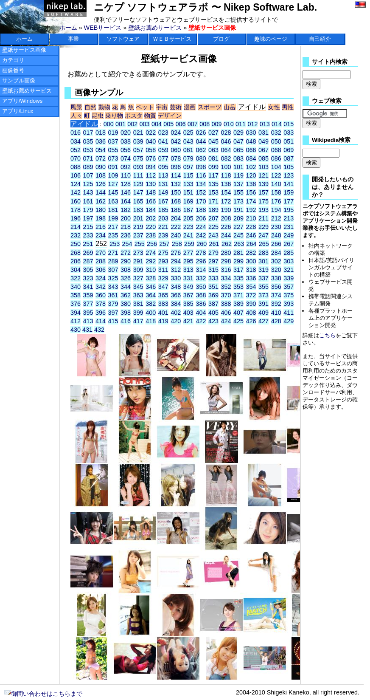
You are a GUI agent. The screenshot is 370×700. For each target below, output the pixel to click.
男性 (288, 107)
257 (164, 243)
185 (163, 209)
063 (213, 150)
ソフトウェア (123, 39)
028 (226, 132)
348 (176, 286)
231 (288, 226)
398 (126, 312)
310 (151, 269)
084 (251, 158)
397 (113, 312)
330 (176, 278)
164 (126, 201)
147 (138, 192)
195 (288, 209)
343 (113, 286)
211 (263, 218)
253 (114, 243)
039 (138, 141)
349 (188, 286)
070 (75, 158)
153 (213, 192)
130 (151, 184)
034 (75, 141)
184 (151, 209)
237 (138, 235)
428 (276, 321)
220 (151, 226)
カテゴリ (13, 60)
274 (151, 252)
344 (126, 286)
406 (226, 312)
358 (75, 295)
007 (193, 124)
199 (113, 218)
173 (238, 201)
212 (276, 218)
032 (276, 132)
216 (100, 226)
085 (263, 158)
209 (238, 218)
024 (176, 132)
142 (75, 192)
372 (251, 295)
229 (263, 226)
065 (238, 150)
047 (238, 141)
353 (238, 286)
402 (176, 312)
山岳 (230, 107)
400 (151, 312)
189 (213, 209)
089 (88, 167)
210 (251, 218)
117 (213, 175)
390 (251, 303)
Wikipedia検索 (331, 140)
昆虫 (98, 115)
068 (276, 150)
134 (201, 184)
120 (251, 175)
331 (188, 278)
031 (263, 132)
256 (152, 243)
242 (201, 235)
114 (176, 175)
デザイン (170, 115)
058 (151, 150)
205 (188, 218)
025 (188, 132)
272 (126, 252)
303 (288, 261)
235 (113, 235)
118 (226, 175)
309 (138, 269)
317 (238, 269)
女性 (274, 107)
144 (100, 192)
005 (168, 124)
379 (113, 303)
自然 (90, 107)
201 (138, 218)
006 (181, 124)
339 (288, 278)
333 (213, 278)
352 (226, 286)
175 (263, 201)
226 (226, 226)
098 (201, 167)
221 (163, 226)
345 (138, 286)
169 (188, 201)
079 (188, 158)
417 (138, 321)
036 (100, 141)
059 (163, 150)
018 (100, 132)
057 (138, 150)
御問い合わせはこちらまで (43, 693)
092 (126, 167)
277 (188, 252)
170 (201, 201)
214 (75, 226)
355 (263, 286)
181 (113, 209)
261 (214, 243)
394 (75, 312)
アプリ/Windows (22, 101)
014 (277, 124)
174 (251, 201)
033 (288, 132)
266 (276, 243)
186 (176, 209)
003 (145, 124)
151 (188, 192)
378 (100, 303)
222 (176, 226)
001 (120, 124)
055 (113, 150)
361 (113, 295)
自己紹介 (320, 39)
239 (163, 235)
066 (251, 150)
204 (176, 218)
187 (188, 209)
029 (238, 132)
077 (163, 158)
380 (126, 303)
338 (276, 278)
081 (213, 158)
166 (151, 201)
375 (288, 295)
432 (99, 329)
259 (189, 243)
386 (201, 303)
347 (163, 286)
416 (126, 321)
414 (100, 321)
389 (238, 303)
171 (213, 201)
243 (213, 235)
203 (163, 218)
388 (226, 303)
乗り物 (114, 115)
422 (201, 321)
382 (151, 303)
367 (188, 295)
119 (238, 175)
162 (100, 201)
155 (238, 192)
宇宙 (162, 107)
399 (138, 312)
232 (75, 235)
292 (151, 261)
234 (100, 235)
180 (100, 209)
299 (238, 261)
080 (201, 158)
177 (288, 201)
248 (276, 235)
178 (75, 209)
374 (276, 295)
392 (276, 303)
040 (151, 141)
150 (176, 192)
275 (163, 252)
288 (100, 261)
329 (163, 278)
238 (151, 235)
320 (276, 269)
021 (138, 132)
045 (213, 141)
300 (251, 261)
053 (88, 150)
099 (213, 167)
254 (127, 243)
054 (100, 150)
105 (288, 167)
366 (176, 295)
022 (151, 132)
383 (163, 303)
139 (263, 184)
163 (113, 201)
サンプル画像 (18, 80)
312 (176, 269)
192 (251, 209)
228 (251, 226)
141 (288, 184)
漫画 (190, 107)
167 (163, 201)
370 (226, 295)
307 (113, 269)
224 (201, 226)
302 (276, 261)
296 (201, 261)
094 (151, 167)
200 (126, 218)
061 (188, 150)
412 (75, 321)
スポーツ (210, 107)
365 (163, 295)
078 (176, 158)
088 (75, 167)
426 (251, 321)
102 (251, 167)
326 (126, 278)
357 (288, 286)
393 (288, 303)
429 (288, 321)
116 (201, 175)
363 (138, 295)
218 (126, 226)
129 (138, 184)
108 (100, 175)
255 (140, 243)
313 (188, 269)
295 (188, 261)
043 (188, 141)
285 (288, 252)
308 (126, 269)
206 (201, 218)
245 (238, 235)
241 (188, 235)
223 (188, 226)
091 (113, 167)
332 (201, 278)
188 (201, 209)
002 (132, 124)
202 (151, 218)
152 (201, 192)
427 (263, 321)
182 (126, 209)
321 (288, 269)
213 (288, 218)
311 (163, 269)
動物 (104, 107)
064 (226, 150)
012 (252, 124)
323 (88, 278)
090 (100, 167)
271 (113, 252)
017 (88, 132)
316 (226, 269)
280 (226, 252)
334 (226, 278)
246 (251, 235)
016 (75, 132)
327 (138, 278)
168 (176, 201)
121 (263, 175)
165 (138, 201)
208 (226, 218)
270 (100, 252)
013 (265, 124)
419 (163, 321)
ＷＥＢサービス (172, 39)
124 (75, 184)
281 (238, 252)
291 (138, 261)
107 (88, 175)
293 (163, 261)
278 (201, 252)
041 (163, 141)
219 (138, 226)
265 (264, 243)
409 (263, 312)
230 (276, 226)
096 (176, 167)
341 (88, 286)
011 (240, 124)
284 (276, 252)
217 (113, 226)
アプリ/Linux (18, 111)
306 (100, 269)
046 (226, 141)
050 (276, 141)
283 (263, 252)
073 (113, 158)
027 (213, 132)
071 (88, 158)
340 (75, 286)
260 (201, 243)
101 (238, 167)
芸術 (176, 107)
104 (276, 167)
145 (113, 192)
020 (126, 132)
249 (288, 235)
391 (263, 303)
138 (251, 184)
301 (263, 261)
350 (201, 286)
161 (88, 201)
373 (263, 295)
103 (263, 167)
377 (88, 303)
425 (238, 321)
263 (239, 243)
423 (213, 321)
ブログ (221, 39)
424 (226, 321)
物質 (150, 115)
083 (238, 158)
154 (226, 192)
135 (213, 184)
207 (213, 218)
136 (226, 184)
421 (188, 321)
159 (288, 192)
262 (226, 243)
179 (88, 209)
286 (75, 261)
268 (75, 252)
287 (88, 261)
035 (88, 141)
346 (151, 286)
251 (88, 243)
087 (288, 158)
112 (151, 175)
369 (213, 295)
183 (138, 209)
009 (216, 124)
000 (109, 124)
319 (263, 269)
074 (126, 158)
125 (88, 184)
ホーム (68, 27)
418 (151, 321)
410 (276, 312)
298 (226, 261)
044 (201, 141)
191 (238, 209)
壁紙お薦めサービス (155, 27)
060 (176, 150)
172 (226, 201)
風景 (76, 107)
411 (288, 312)
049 (263, 141)
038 (126, 141)
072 (100, 158)
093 (138, 167)
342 (100, 286)
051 (288, 141)
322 (75, 278)
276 (176, 252)
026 (201, 132)
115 (188, 175)
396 (100, 312)
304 (75, 269)
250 (75, 243)
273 (138, 252)
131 (163, 184)
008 (204, 124)
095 (163, 167)
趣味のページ (270, 39)
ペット (145, 107)
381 (138, 303)
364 (151, 295)
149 (163, 192)
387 (213, 303)
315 (213, 269)
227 (238, 226)
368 (201, 295)
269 (88, 252)
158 (276, 192)
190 (226, 209)
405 (213, 312)
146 (126, 192)
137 (238, 184)
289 (113, 261)
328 (151, 278)
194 (276, 209)
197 (88, 218)
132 (176, 184)
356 (276, 286)
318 (251, 269)
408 (251, 312)
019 (113, 132)
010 (229, 124)
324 (100, 278)
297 (213, 261)
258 (177, 243)
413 (88, 321)
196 (75, 218)
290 (126, 261)
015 (288, 124)
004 (156, 124)
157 (263, 192)
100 (226, 167)
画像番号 (13, 70)
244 (226, 235)
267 (288, 243)
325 (113, 278)
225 (213, 226)
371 (238, 295)
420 (176, 321)
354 (251, 286)
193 (263, 209)
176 (276, 201)
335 (238, 278)
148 (151, 192)
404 (201, 312)
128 (126, 184)
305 (88, 269)
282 (251, 252)
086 (276, 158)
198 (100, 218)
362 (126, 295)
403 (188, 312)
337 (263, 278)
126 (100, 184)
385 (188, 303)
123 (288, 175)
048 (251, 141)
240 (176, 235)
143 (88, 192)
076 (151, 158)
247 (263, 235)
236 (126, 235)
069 (288, 150)
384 (176, 303)
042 (176, 141)
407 (238, 312)
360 (100, 295)
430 (75, 329)
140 (276, 184)
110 (126, 175)
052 (75, 150)
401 (163, 312)
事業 (73, 39)
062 (201, 150)
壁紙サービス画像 (24, 50)
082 (226, 158)
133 (188, 184)
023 (163, 132)
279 (213, 252)
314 (201, 269)
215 (88, 226)
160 (75, 201)
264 (251, 243)
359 (88, 295)
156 (251, 192)
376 (75, 303)
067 (263, 150)
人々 (76, 115)
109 (113, 175)
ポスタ (134, 115)
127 (113, 184)
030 (251, 132)
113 (163, 175)
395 (88, 312)
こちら (327, 335)
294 (176, 261)
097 (188, 167)
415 (113, 321)
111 (138, 175)
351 (213, 286)
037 (113, 141)
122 (276, 175)
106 (75, 175)
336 (251, 278)
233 (88, 235)
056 (126, 150)
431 (87, 329)
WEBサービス (103, 27)
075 (138, 158)
